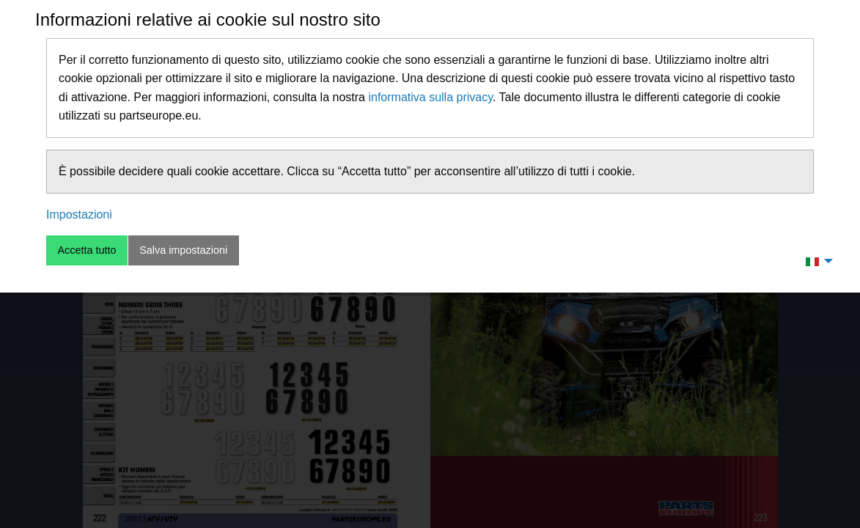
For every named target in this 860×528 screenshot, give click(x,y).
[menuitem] (815, 261)
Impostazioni (79, 214)
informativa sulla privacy (430, 97)
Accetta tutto (86, 250)
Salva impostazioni (183, 250)
